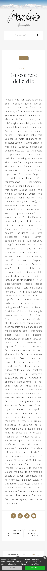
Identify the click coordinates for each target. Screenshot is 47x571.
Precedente (15, 533)
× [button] (44, 557)
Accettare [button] (34, 568)
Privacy (34, 554)
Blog (23, 58)
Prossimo (31, 533)
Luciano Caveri (24, 89)
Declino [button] (12, 568)
